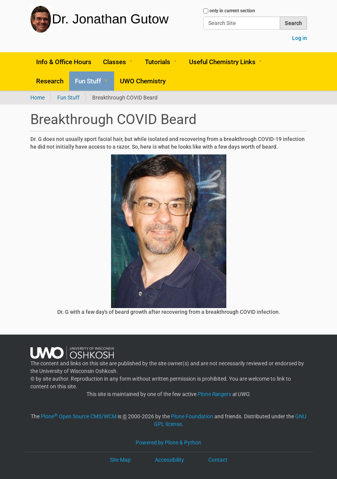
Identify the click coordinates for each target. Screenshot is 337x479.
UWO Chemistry (143, 81)
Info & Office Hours (63, 62)
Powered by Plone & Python (168, 442)
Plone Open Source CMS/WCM (78, 416)
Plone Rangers (214, 394)
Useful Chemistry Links (222, 62)
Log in (299, 38)
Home (37, 97)
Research (49, 81)
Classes (114, 62)
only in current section (232, 10)
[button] (133, 61)
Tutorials (157, 62)
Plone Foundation (192, 416)
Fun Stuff (88, 81)
